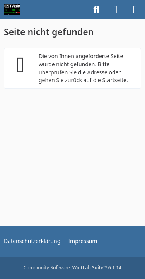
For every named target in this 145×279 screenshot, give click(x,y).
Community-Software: (72, 267)
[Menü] (135, 9)
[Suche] (96, 9)
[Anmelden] (115, 9)
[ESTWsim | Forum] (12, 9)
